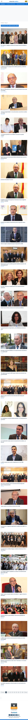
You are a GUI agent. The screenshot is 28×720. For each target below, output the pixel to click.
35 (16, 692)
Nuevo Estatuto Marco (21, 3)
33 (12, 692)
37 (20, 692)
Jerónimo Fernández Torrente (7, 179)
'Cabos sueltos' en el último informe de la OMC (10, 506)
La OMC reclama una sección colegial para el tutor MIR (12, 462)
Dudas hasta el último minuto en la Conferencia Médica (12, 307)
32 (10, 692)
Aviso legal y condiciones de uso (14, 717)
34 (14, 692)
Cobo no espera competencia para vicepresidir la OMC (12, 243)
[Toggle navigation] (1, 1)
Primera (2, 692)
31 (8, 692)
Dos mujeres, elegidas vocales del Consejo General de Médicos (14, 45)
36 (18, 692)
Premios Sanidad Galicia (11, 3)
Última (25, 692)
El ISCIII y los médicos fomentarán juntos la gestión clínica (13, 222)
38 (22, 692)
